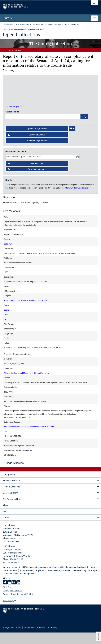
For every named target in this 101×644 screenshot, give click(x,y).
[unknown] (8, 255)
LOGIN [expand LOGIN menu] (6, 529)
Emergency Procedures (12, 639)
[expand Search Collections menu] (98, 492)
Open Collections (21, 34)
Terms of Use (29, 639)
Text (5, 331)
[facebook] (5, 594)
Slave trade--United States (15, 312)
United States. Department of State (60, 265)
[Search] (84, 128)
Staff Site (7, 598)
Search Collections (11, 492)
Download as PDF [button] (26, 146)
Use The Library (10, 504)
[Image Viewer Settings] (72, 140)
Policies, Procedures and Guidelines (19, 605)
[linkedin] (9, 594)
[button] (15, 612)
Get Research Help (12, 510)
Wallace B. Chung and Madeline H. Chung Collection (26, 385)
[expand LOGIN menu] (98, 529)
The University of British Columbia (36, 6)
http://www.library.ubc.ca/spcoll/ (17, 429)
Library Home (9, 486)
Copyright (41, 639)
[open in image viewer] (17, 95)
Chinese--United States (37, 312)
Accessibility (52, 639)
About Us (7, 517)
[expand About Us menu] (98, 517)
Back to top (9, 612)
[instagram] (14, 594)
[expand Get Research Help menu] (98, 511)
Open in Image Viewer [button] (27, 140)
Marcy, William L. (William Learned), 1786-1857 (24, 265)
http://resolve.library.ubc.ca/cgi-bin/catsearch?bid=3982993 (29, 438)
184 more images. (13, 118)
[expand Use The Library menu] (98, 504)
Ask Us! (6, 523)
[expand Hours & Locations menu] (98, 498)
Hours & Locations (11, 498)
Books (6, 321)
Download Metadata (37, 181)
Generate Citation (26, 175)
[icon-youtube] (18, 594)
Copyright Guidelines (12, 602)
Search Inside (12, 123)
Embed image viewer (27, 152)
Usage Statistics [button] (13, 474)
